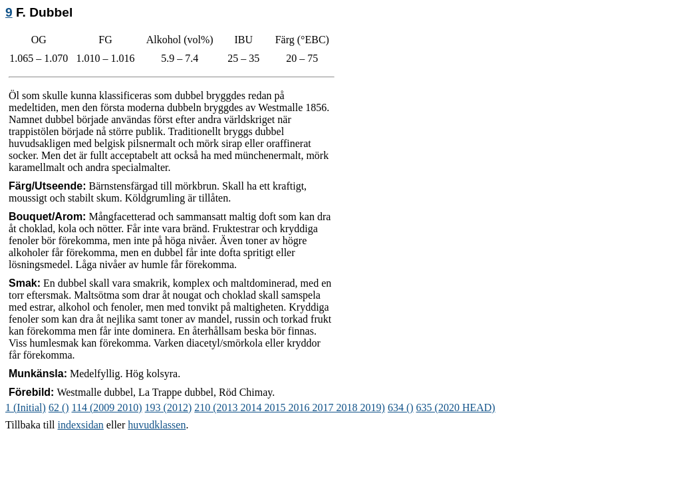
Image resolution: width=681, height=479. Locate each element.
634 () (401, 407)
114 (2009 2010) (107, 407)
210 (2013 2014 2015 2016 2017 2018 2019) (289, 407)
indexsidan (81, 424)
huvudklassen (157, 424)
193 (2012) (168, 407)
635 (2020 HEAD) (455, 407)
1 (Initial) (25, 407)
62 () (59, 407)
